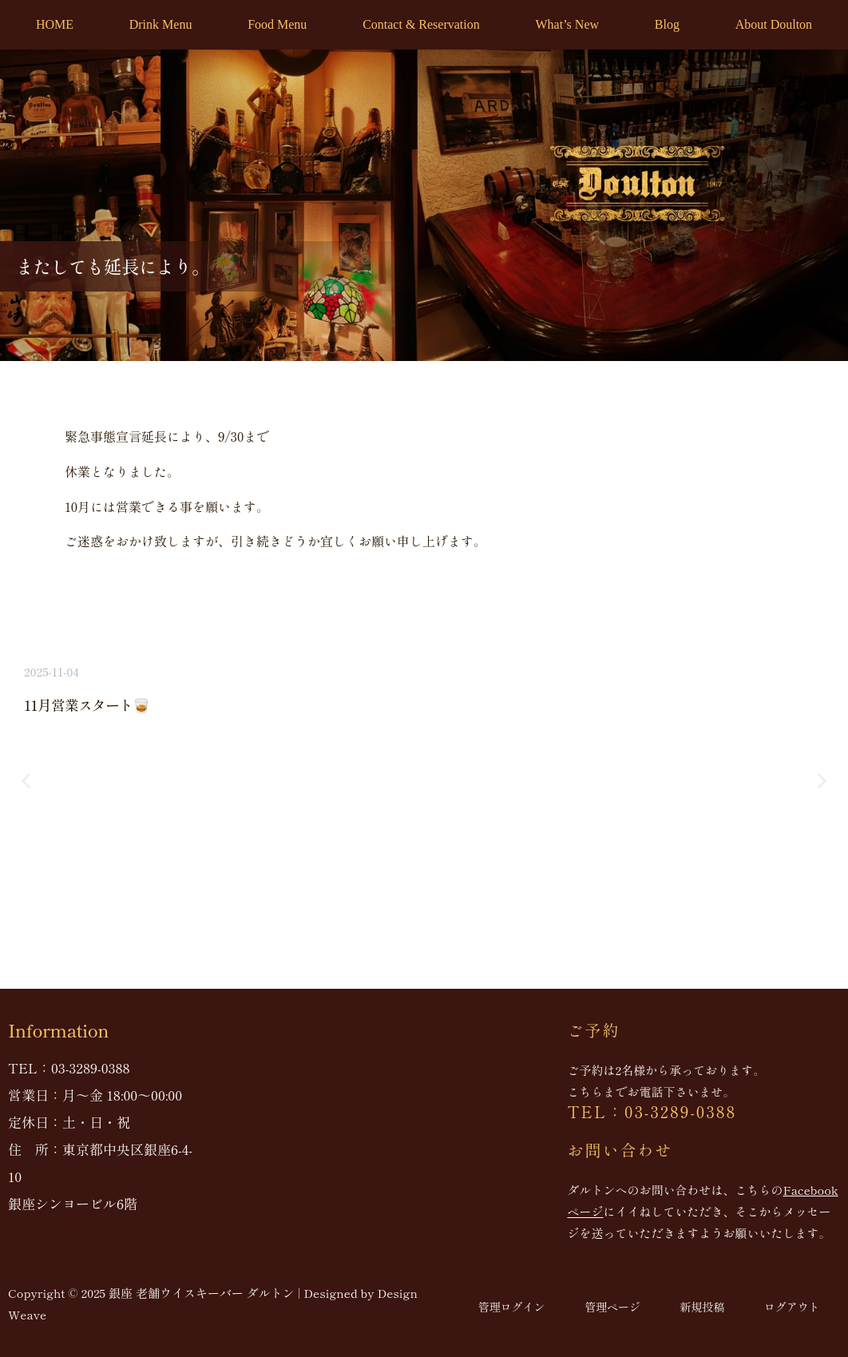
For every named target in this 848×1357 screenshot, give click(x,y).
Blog (667, 24)
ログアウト (792, 1307)
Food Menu (277, 24)
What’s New (568, 24)
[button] (26, 781)
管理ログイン (511, 1307)
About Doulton (773, 24)
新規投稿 (702, 1307)
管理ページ (612, 1307)
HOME (54, 24)
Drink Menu (160, 24)
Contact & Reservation (421, 24)
